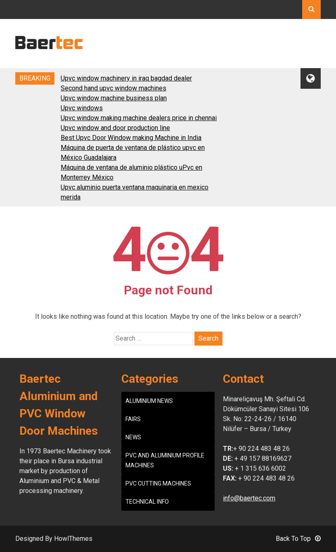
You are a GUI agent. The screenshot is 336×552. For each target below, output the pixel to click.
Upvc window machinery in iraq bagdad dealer (126, 78)
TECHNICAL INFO (147, 501)
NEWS (133, 437)
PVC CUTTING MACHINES (158, 483)
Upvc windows (82, 108)
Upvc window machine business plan (114, 98)
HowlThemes (73, 539)
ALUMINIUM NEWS (149, 401)
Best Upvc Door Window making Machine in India (131, 138)
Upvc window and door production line (115, 128)
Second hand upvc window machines (113, 88)
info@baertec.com (249, 498)
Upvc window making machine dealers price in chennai (139, 118)
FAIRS (133, 419)
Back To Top (298, 539)
